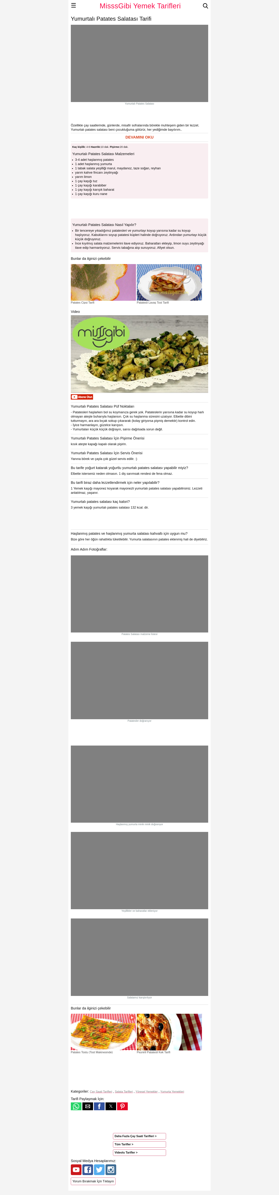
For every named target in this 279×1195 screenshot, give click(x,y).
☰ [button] (73, 5)
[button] (139, 137)
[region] (139, 114)
